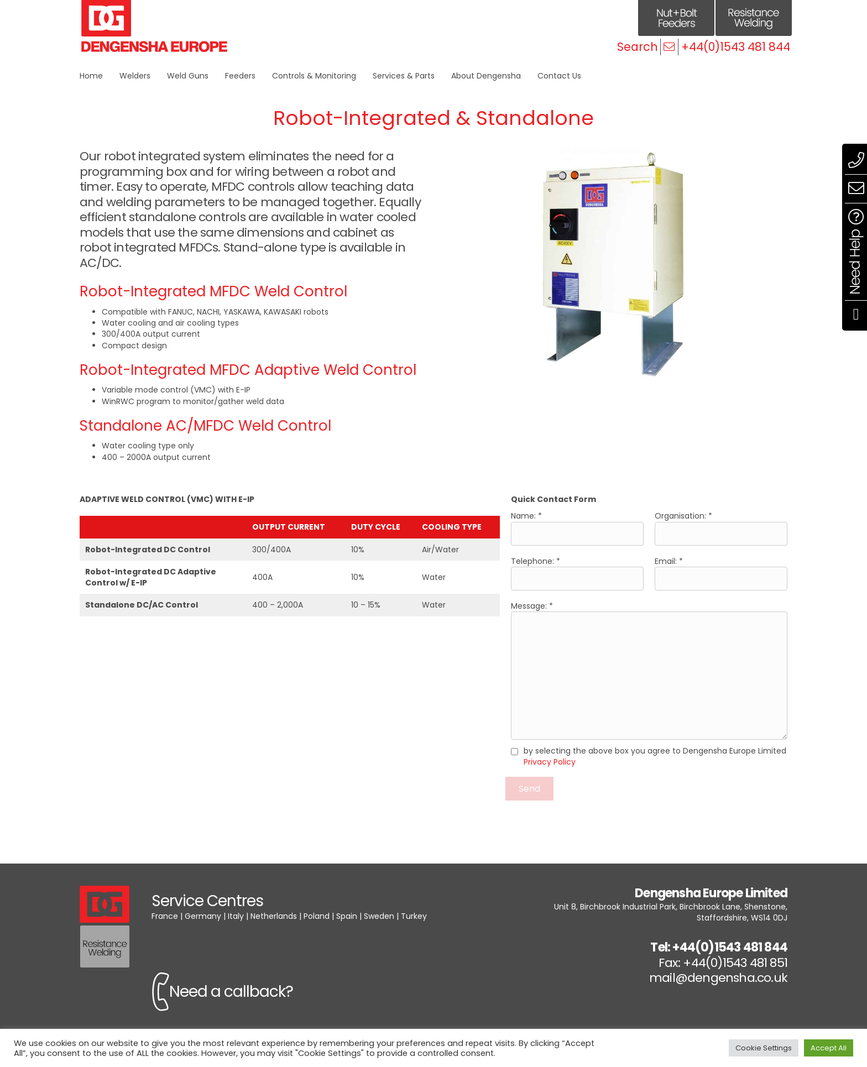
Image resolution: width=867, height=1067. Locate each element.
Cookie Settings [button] (763, 1048)
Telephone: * (577, 573)
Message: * (649, 670)
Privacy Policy (550, 761)
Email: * (721, 573)
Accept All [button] (829, 1048)
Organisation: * (721, 527)
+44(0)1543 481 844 (735, 47)
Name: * (577, 527)
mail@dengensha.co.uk (718, 977)
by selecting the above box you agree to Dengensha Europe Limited (655, 756)
